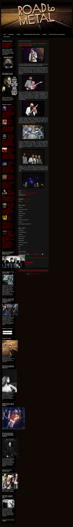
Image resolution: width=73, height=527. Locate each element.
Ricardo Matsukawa (32, 192)
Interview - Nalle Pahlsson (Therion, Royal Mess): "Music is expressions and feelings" (8, 192)
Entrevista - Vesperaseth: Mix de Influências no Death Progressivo (7, 123)
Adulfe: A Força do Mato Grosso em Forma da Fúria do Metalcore (11, 109)
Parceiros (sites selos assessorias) (57, 34)
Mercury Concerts (27, 199)
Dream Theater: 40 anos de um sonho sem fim (11, 204)
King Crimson (43, 257)
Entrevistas (11, 34)
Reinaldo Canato (25, 192)
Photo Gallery (7, 36)
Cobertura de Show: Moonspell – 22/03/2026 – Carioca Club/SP (7, 218)
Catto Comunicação (25, 201)
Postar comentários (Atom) (35, 273)
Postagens (5, 331)
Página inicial (33, 270)
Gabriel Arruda (28, 194)
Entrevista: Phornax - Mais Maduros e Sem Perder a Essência (11, 150)
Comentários (6, 333)
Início (5, 34)
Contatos (44, 34)
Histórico (19, 34)
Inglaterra (38, 257)
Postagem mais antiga (42, 270)
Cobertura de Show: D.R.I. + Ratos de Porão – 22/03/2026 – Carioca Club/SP (8, 178)
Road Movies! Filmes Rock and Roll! (32, 34)
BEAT (27, 257)
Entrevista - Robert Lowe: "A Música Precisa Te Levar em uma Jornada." (7, 45)
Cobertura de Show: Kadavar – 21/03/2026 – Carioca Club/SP (11, 164)
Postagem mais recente (24, 270)
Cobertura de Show (32, 257)
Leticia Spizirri (24, 190)
